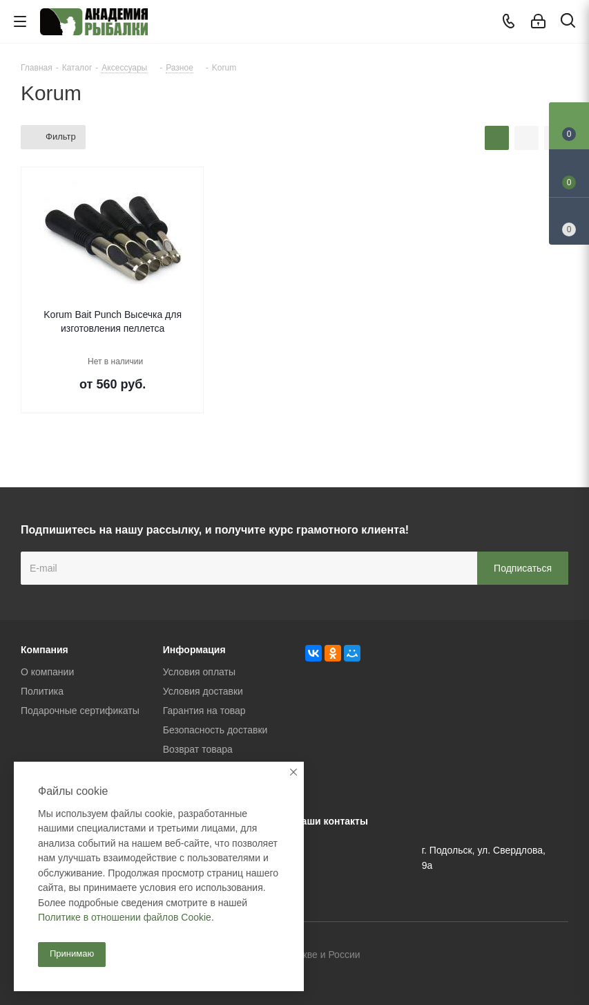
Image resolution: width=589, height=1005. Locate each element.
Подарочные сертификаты (80, 710)
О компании (47, 671)
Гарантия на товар (204, 710)
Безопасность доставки (215, 729)
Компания (44, 649)
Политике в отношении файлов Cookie (124, 917)
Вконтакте (489, 956)
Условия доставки (203, 691)
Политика (42, 691)
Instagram (558, 956)
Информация (194, 649)
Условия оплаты (199, 671)
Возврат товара (198, 749)
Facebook (523, 956)
